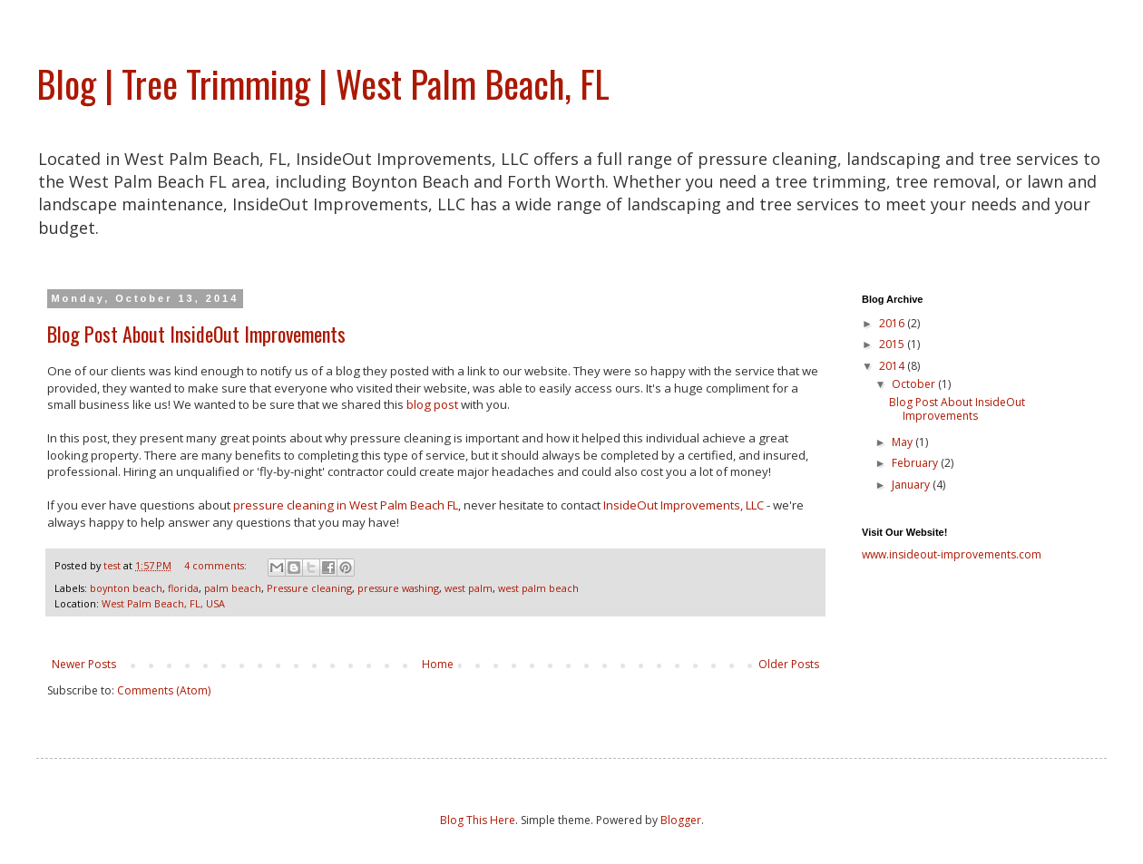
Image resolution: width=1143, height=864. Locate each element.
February (916, 463)
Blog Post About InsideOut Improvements (196, 333)
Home (438, 664)
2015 (893, 344)
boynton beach (126, 588)
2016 (893, 323)
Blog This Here (477, 820)
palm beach (232, 588)
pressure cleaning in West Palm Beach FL (345, 505)
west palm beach (538, 588)
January (912, 484)
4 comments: (216, 565)
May (903, 442)
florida (183, 588)
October (915, 384)
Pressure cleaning (309, 588)
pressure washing (398, 588)
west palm (468, 588)
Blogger (680, 820)
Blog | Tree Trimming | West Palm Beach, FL (323, 83)
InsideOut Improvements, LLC (685, 505)
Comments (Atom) (163, 690)
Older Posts (788, 664)
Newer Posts (84, 664)
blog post (432, 404)
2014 (893, 366)
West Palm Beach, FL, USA (163, 603)
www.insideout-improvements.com (951, 554)
